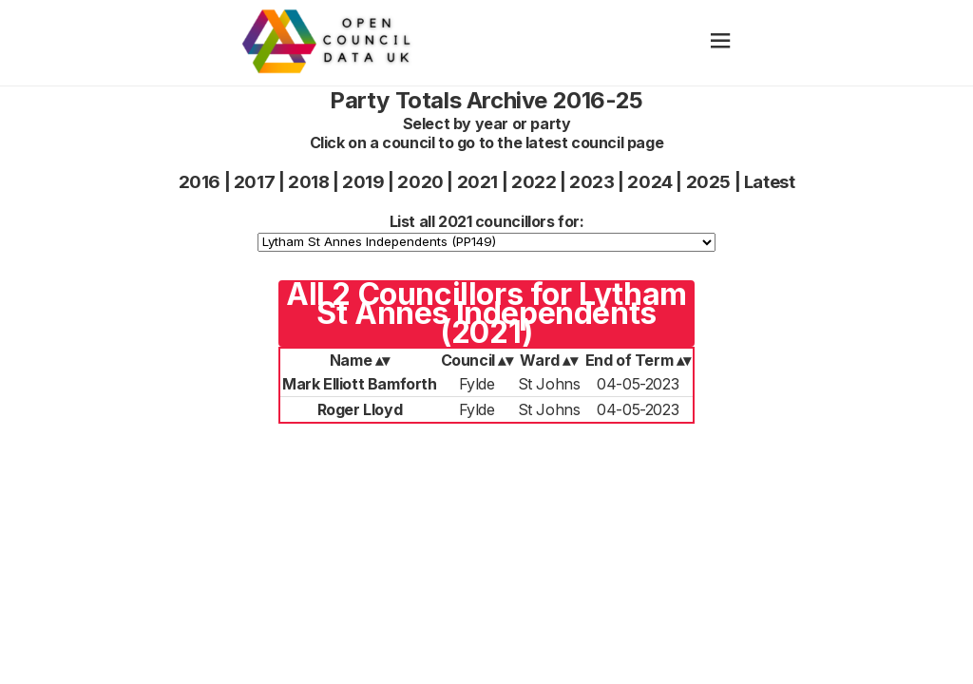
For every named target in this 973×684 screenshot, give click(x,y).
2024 (649, 182)
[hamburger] (720, 42)
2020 (420, 182)
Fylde (477, 383)
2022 (533, 182)
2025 (708, 182)
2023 (591, 182)
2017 (254, 182)
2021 (477, 182)
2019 (363, 182)
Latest (769, 182)
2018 (308, 182)
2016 (199, 182)
